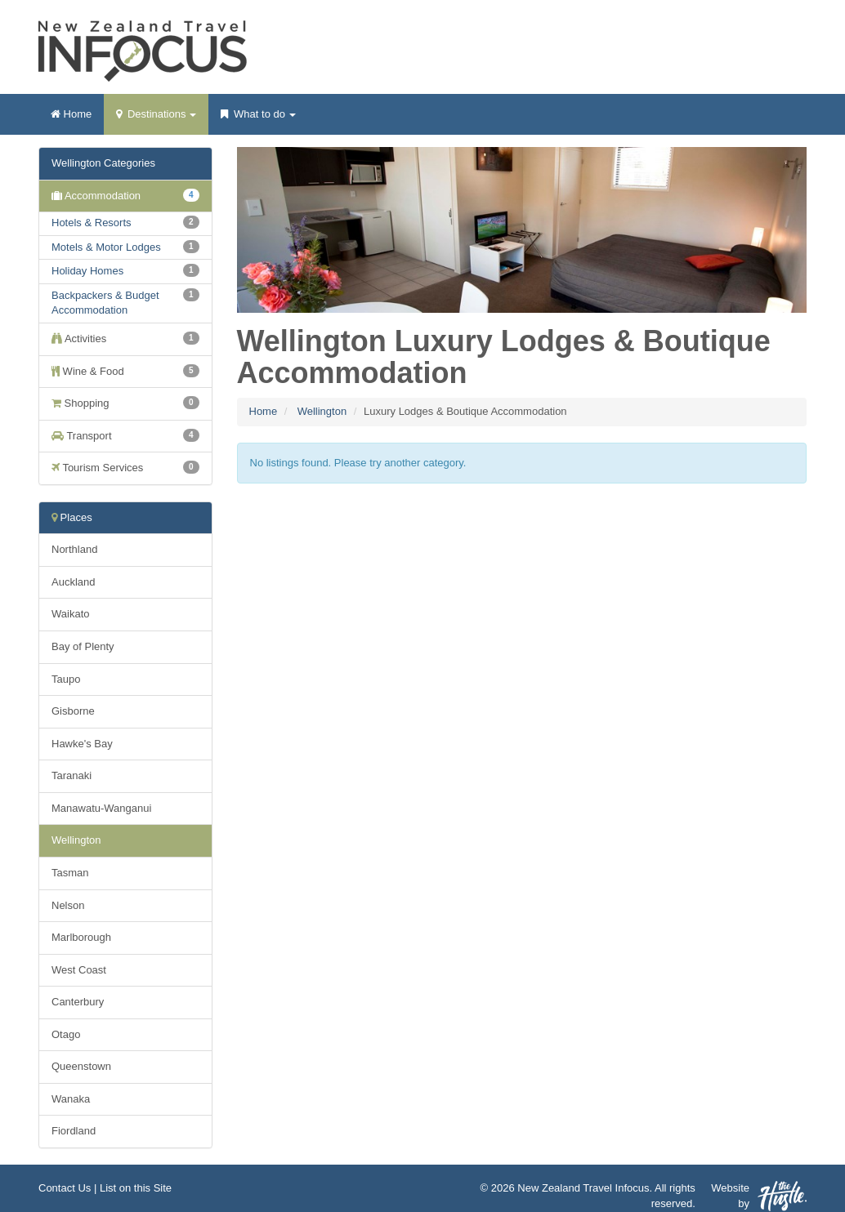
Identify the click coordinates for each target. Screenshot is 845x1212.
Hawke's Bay (82, 743)
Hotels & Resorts (91, 222)
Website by (759, 1196)
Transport (125, 435)
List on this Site (136, 1188)
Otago (65, 1034)
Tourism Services (125, 467)
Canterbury (77, 1002)
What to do (258, 119)
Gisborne (73, 711)
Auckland (73, 582)
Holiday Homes (87, 271)
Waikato (70, 614)
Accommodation (125, 195)
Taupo (65, 679)
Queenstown (81, 1066)
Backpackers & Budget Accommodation (105, 303)
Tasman (70, 873)
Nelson (67, 905)
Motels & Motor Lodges (106, 247)
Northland (74, 549)
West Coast (78, 970)
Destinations (156, 119)
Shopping (125, 402)
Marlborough (81, 937)
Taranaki (71, 775)
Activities (125, 338)
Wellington (321, 411)
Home (71, 114)
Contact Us (64, 1188)
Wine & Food (125, 370)
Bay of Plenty (82, 646)
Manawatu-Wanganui (101, 808)
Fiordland (73, 1131)
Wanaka (70, 1099)
